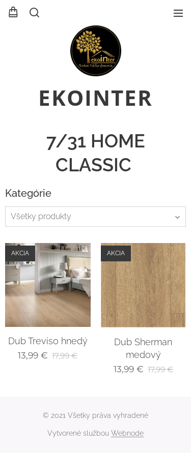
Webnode (127, 433)
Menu (178, 13)
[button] (33, 12)
